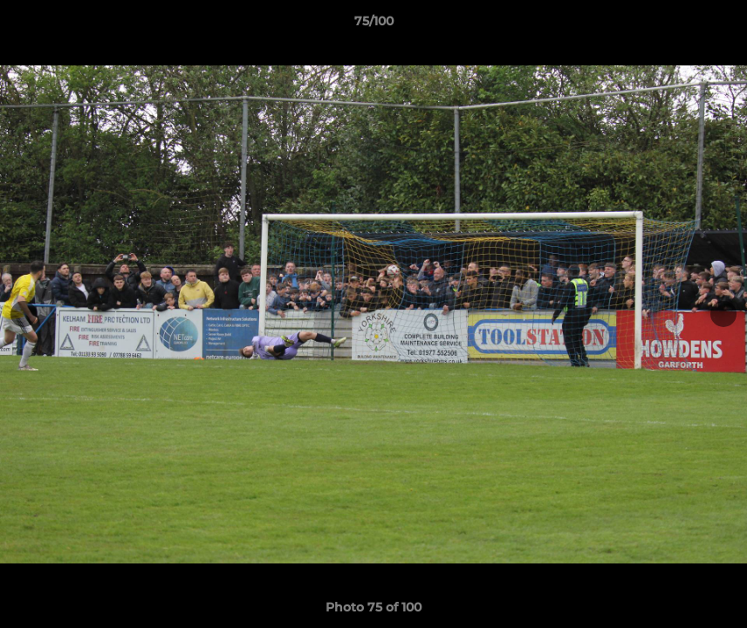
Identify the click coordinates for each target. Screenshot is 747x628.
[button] (715, 25)
